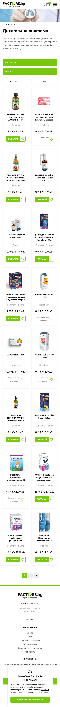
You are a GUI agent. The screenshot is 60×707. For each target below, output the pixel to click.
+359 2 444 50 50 (31, 603)
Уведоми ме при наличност (42, 139)
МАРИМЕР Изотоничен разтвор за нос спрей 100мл (44, 538)
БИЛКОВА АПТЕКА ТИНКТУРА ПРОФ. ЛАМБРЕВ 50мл (15, 117)
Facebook (30, 619)
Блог (30, 637)
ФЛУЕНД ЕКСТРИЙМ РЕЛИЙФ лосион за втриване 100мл (44, 237)
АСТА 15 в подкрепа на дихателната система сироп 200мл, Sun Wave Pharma (44, 478)
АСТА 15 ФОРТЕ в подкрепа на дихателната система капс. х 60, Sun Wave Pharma (15, 538)
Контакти (30, 652)
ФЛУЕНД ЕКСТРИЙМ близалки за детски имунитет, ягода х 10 (15, 297)
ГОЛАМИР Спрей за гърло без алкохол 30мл (44, 178)
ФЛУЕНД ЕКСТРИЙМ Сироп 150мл (44, 416)
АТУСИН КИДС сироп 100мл (44, 295)
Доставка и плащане (30, 640)
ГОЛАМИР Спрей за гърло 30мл (16, 236)
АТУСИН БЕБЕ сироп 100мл (44, 356)
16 (44, 81)
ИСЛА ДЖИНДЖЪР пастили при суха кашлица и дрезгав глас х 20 (44, 117)
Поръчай (13, 139)
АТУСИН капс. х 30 (15, 355)
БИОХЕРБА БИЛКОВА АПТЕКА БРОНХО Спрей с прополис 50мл (15, 418)
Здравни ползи (9, 24)
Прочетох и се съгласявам (30, 699)
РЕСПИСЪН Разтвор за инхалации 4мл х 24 (16, 477)
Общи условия (30, 644)
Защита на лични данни (30, 648)
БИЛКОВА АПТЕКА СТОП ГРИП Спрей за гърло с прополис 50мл (15, 178)
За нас (30, 633)
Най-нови (15, 81)
